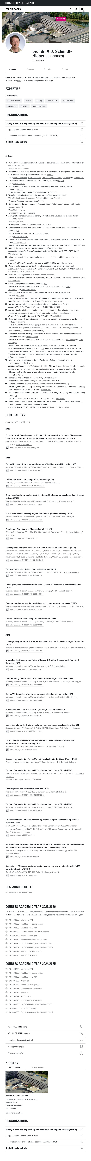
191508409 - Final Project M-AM (23, 928)
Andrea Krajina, (48, 177)
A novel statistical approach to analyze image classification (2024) (36, 709)
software (29, 363)
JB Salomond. (28, 272)
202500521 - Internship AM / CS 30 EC (25, 951)
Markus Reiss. (19, 183)
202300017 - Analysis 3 (19, 993)
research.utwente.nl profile (20, 892)
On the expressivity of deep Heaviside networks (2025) (31, 569)
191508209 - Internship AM (21, 920)
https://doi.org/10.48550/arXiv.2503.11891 (26, 594)
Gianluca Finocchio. (21, 169)
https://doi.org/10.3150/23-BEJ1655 (23, 750)
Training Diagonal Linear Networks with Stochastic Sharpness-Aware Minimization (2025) (43, 586)
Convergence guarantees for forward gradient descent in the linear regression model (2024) (45, 643)
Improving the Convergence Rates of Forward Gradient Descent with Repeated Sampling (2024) (42, 661)
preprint (21, 166)
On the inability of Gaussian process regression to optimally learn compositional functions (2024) (42, 821)
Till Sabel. (59, 316)
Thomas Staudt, (34, 177)
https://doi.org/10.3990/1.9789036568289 (26, 504)
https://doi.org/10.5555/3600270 (22, 835)
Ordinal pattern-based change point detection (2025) (30, 480)
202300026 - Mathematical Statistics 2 (25, 1000)
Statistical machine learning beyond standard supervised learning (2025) (39, 514)
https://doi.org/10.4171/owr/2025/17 (23, 538)
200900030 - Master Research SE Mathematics (29, 932)
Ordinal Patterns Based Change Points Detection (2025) (31, 619)
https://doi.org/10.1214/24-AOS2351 (23, 875)
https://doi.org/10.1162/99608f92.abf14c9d (26, 560)
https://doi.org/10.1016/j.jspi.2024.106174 (26, 651)
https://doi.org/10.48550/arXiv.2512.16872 (26, 470)
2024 (27, 422)
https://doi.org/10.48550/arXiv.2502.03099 (26, 625)
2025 (21, 422)
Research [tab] (30, 69)
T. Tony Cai (51, 407)
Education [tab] (48, 69)
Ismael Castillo (72, 278)
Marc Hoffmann (64, 366)
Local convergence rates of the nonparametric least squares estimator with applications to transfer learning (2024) (40, 742)
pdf (17, 230)
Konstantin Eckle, (33, 198)
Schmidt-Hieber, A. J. (65, 807)
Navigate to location (14, 1113)
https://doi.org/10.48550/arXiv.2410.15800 (26, 700)
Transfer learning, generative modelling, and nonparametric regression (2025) (41, 603)
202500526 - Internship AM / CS (23, 955)
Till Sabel (45, 301)
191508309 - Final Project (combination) (26, 924)
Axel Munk (70, 339)
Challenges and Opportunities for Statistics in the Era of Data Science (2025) (41, 548)
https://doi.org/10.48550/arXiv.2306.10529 (26, 810)
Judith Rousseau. (28, 289)
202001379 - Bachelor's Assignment (24, 936)
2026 (16, 422)
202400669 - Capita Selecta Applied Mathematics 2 (31, 947)
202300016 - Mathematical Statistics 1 (25, 989)
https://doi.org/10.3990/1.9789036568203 (26, 520)
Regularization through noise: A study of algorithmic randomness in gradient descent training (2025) (45, 496)
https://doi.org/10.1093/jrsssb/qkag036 (24, 448)
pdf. (43, 325)
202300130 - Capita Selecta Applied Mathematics (30, 943)
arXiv (62, 248)
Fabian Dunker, (19, 198)
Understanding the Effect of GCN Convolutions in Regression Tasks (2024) (39, 679)
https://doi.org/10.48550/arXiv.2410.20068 (26, 685)
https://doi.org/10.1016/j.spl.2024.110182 (25, 731)
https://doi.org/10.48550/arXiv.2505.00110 (26, 575)
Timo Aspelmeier (62, 177)
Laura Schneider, (20, 177)
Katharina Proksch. (53, 198)
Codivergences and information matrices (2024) (27, 789)
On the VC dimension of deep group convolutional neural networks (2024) (39, 694)
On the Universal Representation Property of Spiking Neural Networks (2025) (41, 464)
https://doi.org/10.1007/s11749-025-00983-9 (27, 486)
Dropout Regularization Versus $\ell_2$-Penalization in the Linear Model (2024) (41, 759)
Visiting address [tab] (15, 1067)
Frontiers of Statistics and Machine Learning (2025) (29, 529)
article (16, 242)
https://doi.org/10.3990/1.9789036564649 (26, 609)
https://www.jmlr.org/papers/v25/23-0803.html (23, 779)
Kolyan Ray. (18, 222)
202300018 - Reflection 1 (20, 996)
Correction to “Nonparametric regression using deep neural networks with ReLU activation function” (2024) (43, 867)
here (19, 81)
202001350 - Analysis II (19, 981)
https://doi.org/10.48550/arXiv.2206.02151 (26, 716)
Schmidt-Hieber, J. (24, 444)
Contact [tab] (65, 69)
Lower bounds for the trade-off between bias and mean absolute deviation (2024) (43, 725)
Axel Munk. (79, 177)
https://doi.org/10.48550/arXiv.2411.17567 (26, 669)
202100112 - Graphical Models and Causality (28, 940)
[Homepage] (13, 9)
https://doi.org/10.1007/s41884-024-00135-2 (27, 795)
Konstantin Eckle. (20, 236)
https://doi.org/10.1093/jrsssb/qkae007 (24, 857)
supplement (65, 313)
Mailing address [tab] (38, 1067)
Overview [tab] (12, 69)
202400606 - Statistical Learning (23, 1008)
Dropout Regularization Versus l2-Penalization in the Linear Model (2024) (39, 770)
